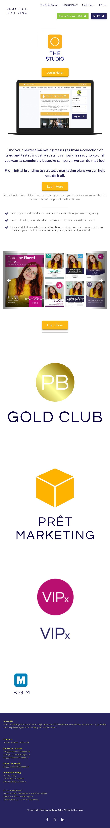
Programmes (69, 5)
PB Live (103, 5)
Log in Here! (55, 72)
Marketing (87, 5)
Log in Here (55, 186)
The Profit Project (49, 5)
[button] (11, 280)
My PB (98, 16)
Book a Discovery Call (72, 16)
